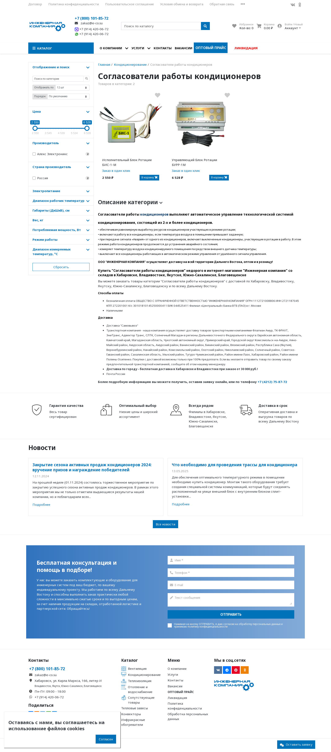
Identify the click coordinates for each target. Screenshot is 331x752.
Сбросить (61, 267)
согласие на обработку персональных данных (252, 624)
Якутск (56, 686)
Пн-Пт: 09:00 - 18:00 (50, 691)
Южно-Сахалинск (72, 686)
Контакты (163, 48)
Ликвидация (246, 48)
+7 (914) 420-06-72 (92, 29)
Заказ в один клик (116, 170)
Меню (174, 660)
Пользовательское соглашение (129, 4)
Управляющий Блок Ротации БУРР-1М (194, 162)
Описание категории (130, 202)
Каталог (129, 660)
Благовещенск (93, 686)
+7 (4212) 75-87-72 (272, 382)
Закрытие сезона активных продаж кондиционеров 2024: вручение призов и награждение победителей (92, 467)
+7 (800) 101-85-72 (91, 18)
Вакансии (183, 48)
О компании (111, 48)
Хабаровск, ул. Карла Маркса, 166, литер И (68, 680)
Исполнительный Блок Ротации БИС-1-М (127, 162)
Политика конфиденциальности (73, 4)
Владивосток (43, 686)
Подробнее (41, 504)
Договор (35, 4)
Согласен (106, 739)
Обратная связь (222, 4)
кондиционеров (154, 214)
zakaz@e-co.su (89, 23)
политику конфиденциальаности (208, 626)
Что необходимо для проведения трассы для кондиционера (234, 464)
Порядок (40, 96)
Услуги (138, 48)
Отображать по (44, 87)
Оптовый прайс (210, 47)
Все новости (165, 524)
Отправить (230, 614)
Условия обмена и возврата (181, 4)
